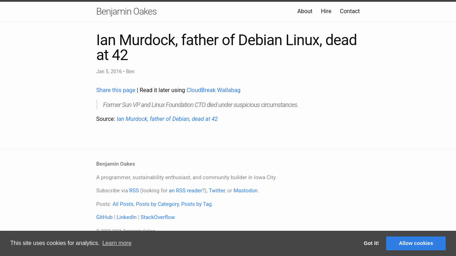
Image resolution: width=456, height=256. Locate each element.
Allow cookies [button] (416, 243)
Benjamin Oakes (126, 11)
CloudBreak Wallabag (214, 90)
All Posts (123, 204)
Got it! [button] (371, 243)
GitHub (104, 217)
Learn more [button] (116, 243)
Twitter (217, 190)
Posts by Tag (196, 204)
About (304, 11)
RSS (134, 190)
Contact (350, 11)
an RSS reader (185, 190)
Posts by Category (157, 204)
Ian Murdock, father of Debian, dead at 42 (167, 119)
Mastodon (245, 190)
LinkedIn (126, 217)
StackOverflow (158, 217)
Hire (326, 11)
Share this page (116, 90)
